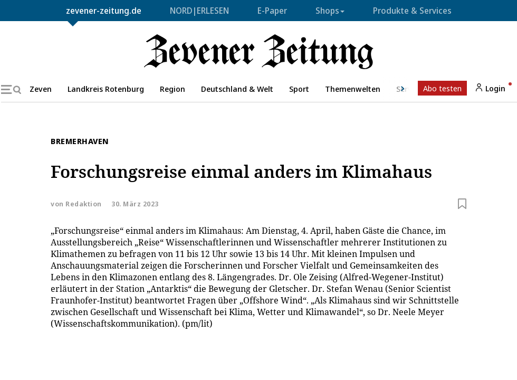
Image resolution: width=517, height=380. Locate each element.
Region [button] (172, 88)
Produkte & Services (412, 10)
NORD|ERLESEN (199, 10)
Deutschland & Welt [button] (237, 88)
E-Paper (272, 10)
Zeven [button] (41, 88)
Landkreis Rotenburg (106, 88)
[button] (396, 88)
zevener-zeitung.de (103, 10)
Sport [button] (299, 88)
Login (490, 88)
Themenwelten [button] (352, 88)
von (76, 203)
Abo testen (442, 88)
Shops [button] (329, 10)
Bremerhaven (80, 141)
